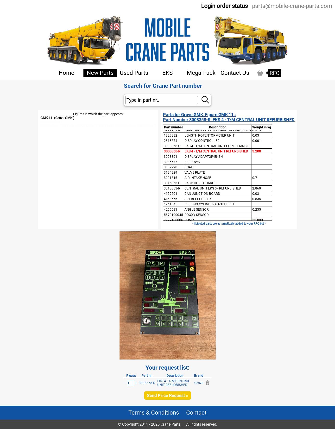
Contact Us (235, 72)
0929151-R (172, 130)
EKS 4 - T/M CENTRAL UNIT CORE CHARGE (216, 146)
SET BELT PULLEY (197, 199)
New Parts (100, 72)
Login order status (224, 6)
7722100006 (173, 220)
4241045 (170, 204)
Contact (196, 412)
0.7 (254, 178)
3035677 (170, 162)
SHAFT (189, 167)
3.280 (256, 151)
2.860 (256, 188)
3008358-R (172, 151)
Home (66, 72)
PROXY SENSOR (196, 215)
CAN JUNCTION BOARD (202, 194)
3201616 (170, 178)
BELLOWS (192, 162)
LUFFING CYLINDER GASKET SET (209, 204)
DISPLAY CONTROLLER (202, 141)
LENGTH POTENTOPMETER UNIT (209, 135)
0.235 (256, 209)
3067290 (170, 167)
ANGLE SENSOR (196, 209)
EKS (167, 72)
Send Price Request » (167, 395)
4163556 (170, 199)
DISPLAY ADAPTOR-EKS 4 (203, 156)
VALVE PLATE (194, 172)
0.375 (256, 130)
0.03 (255, 135)
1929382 (170, 135)
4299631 (170, 209)
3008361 (170, 156)
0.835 (256, 199)
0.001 (256, 141)
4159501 (170, 194)
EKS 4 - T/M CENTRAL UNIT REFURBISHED (216, 151)
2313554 (170, 141)
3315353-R (172, 188)
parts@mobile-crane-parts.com (292, 6)
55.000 (257, 220)
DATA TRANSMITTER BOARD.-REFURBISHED (217, 130)
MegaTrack (201, 72)
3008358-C (172, 146)
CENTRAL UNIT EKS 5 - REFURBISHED (212, 188)
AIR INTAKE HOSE (197, 178)
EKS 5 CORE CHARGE (200, 183)
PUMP (189, 220)
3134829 (170, 172)
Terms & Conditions (153, 412)
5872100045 (173, 215)
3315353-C (172, 183)
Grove (198, 383)
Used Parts (134, 72)
